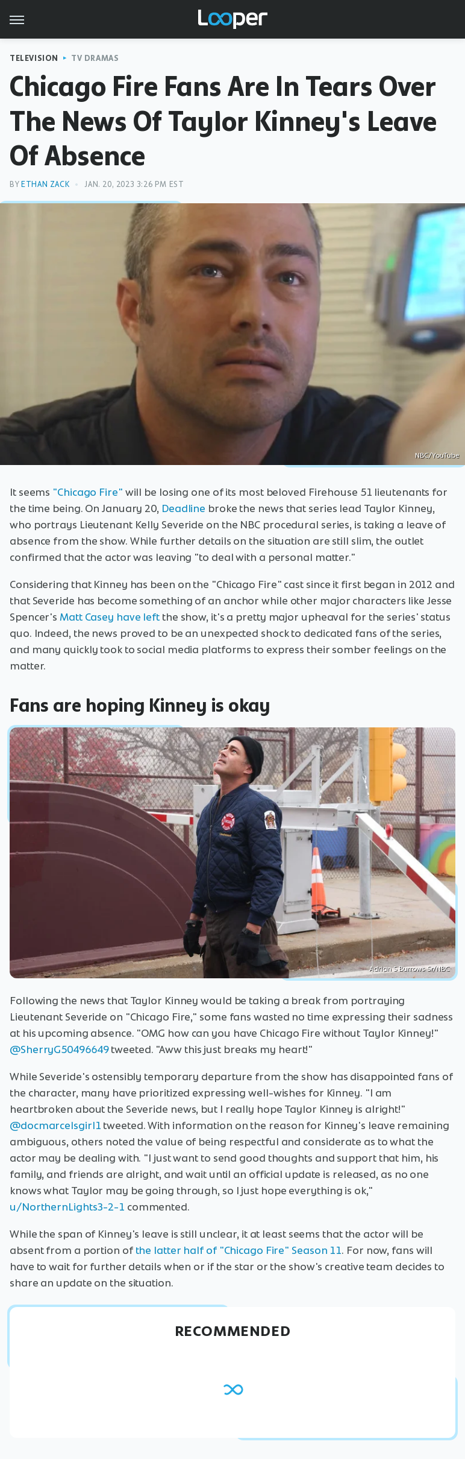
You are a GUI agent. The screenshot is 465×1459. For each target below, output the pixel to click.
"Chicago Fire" (87, 492)
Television (34, 58)
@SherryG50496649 (59, 1049)
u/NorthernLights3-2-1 (67, 1207)
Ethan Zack (45, 184)
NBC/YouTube (437, 455)
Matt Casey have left (110, 617)
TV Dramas (95, 58)
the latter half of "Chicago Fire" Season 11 (239, 1250)
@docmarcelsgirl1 (55, 1125)
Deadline (183, 508)
